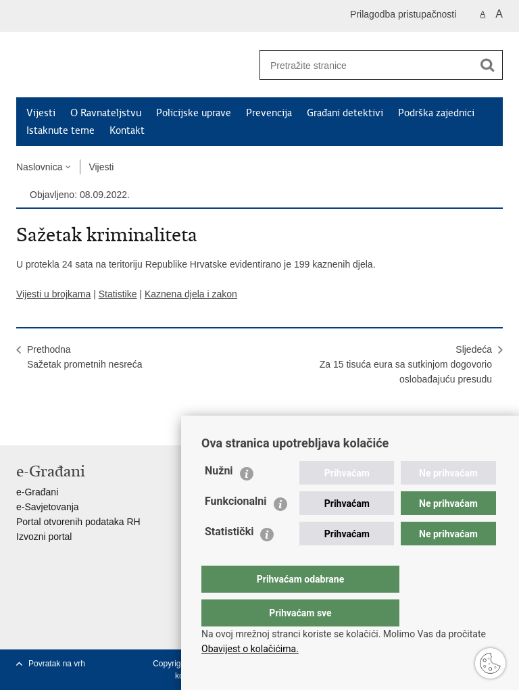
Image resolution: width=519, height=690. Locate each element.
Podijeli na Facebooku (52, 424)
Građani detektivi (345, 113)
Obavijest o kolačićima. (250, 648)
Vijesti (40, 113)
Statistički (229, 558)
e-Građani (37, 492)
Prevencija (269, 113)
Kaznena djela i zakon (191, 294)
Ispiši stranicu (23, 424)
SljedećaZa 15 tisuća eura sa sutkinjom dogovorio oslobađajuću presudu (406, 364)
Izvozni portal (44, 536)
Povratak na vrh (56, 663)
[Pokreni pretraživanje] (487, 65)
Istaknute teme (60, 130)
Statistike (118, 294)
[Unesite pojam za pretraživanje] (362, 65)
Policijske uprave (193, 113)
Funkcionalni (236, 528)
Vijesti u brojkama (53, 294)
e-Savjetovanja (47, 506)
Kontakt (127, 130)
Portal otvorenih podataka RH (78, 521)
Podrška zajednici (436, 113)
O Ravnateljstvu (105, 113)
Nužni (219, 497)
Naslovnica (39, 167)
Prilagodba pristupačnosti (403, 14)
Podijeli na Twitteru (81, 424)
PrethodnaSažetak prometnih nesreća (84, 357)
